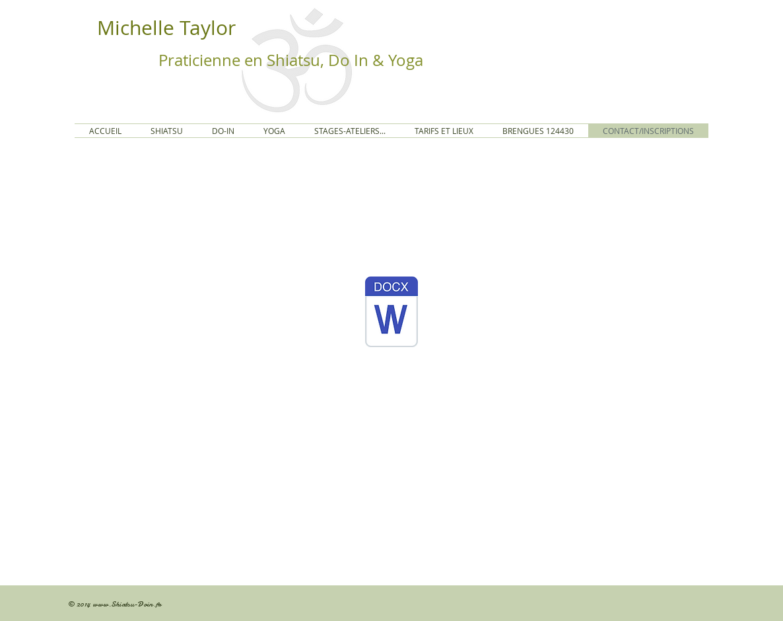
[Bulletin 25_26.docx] (391, 313)
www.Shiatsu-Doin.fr (126, 604)
